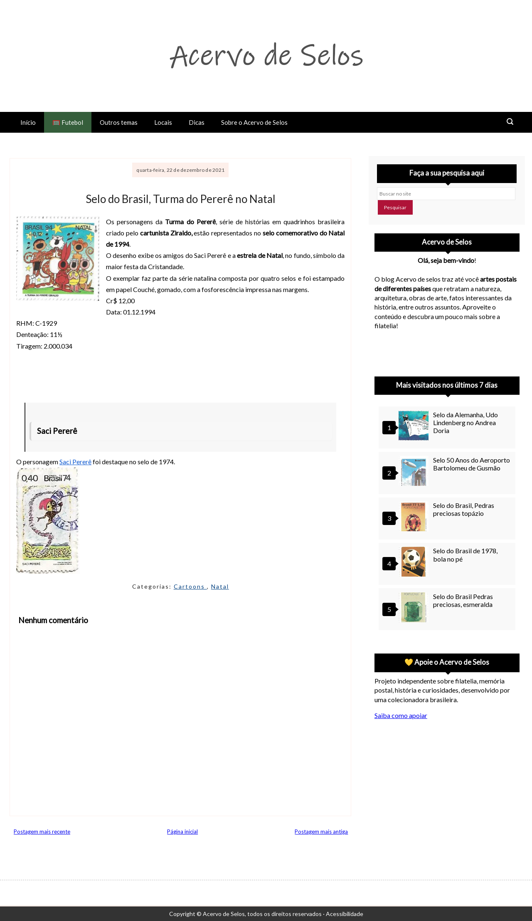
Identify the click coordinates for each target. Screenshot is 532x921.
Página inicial (182, 831)
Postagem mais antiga (321, 831)
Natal (220, 586)
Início (28, 122)
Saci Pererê (75, 461)
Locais (163, 122)
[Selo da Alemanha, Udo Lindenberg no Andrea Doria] (415, 427)
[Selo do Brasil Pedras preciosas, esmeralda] (415, 608)
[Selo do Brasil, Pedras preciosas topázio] (415, 517)
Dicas (196, 122)
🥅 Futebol (67, 122)
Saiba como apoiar (400, 715)
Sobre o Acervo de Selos (254, 122)
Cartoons (190, 586)
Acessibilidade (344, 913)
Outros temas (119, 122)
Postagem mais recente (42, 831)
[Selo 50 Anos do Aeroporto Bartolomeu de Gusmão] (415, 472)
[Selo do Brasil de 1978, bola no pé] (415, 563)
